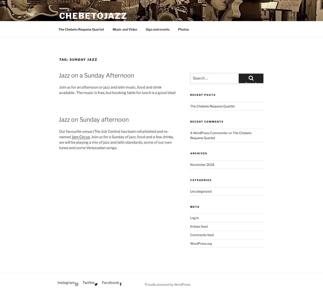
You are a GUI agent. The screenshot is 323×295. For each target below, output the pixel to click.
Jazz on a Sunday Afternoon (96, 75)
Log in (194, 218)
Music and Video (125, 29)
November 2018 (202, 165)
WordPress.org (201, 243)
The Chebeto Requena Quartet (81, 29)
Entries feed (199, 226)
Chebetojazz (93, 16)
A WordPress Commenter (209, 133)
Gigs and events (158, 29)
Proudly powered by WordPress (167, 284)
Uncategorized (200, 191)
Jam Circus (81, 137)
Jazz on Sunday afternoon (94, 119)
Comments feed (202, 235)
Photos (183, 29)
